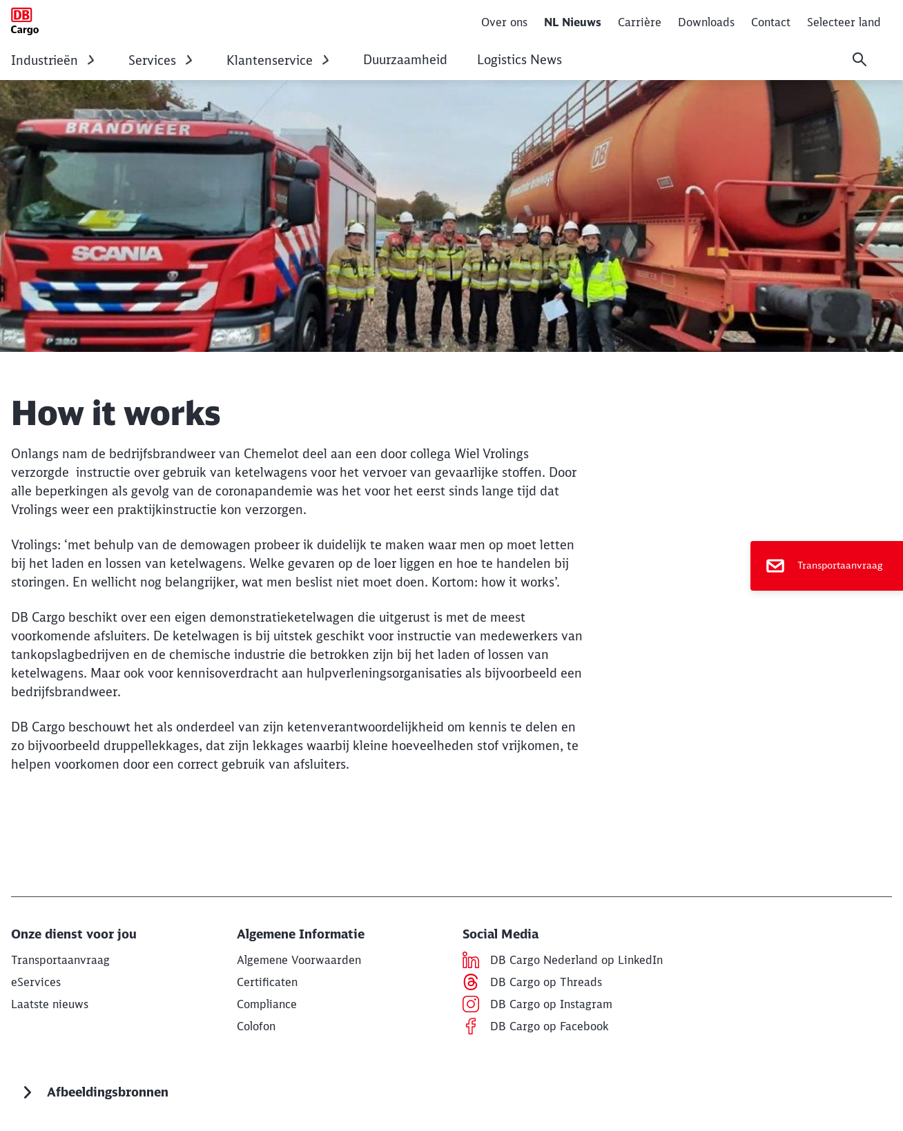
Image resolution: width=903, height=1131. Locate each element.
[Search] (859, 59)
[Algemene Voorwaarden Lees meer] (299, 960)
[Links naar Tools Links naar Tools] (36, 982)
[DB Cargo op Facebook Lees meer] (549, 1026)
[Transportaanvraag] (826, 566)
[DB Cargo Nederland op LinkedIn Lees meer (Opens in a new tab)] (576, 960)
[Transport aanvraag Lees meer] (60, 960)
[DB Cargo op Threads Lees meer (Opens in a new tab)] (546, 982)
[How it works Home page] (25, 21)
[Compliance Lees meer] (267, 1004)
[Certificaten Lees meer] (267, 982)
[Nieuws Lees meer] (49, 1004)
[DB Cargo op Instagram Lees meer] (551, 1004)
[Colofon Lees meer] (256, 1026)
